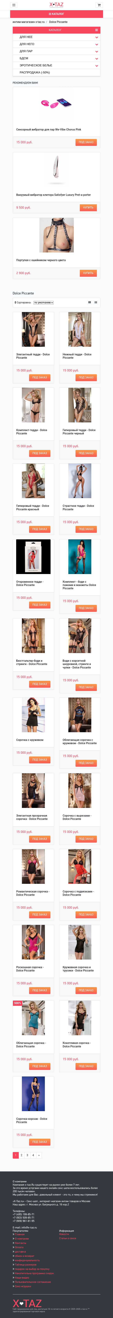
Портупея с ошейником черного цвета (41, 260)
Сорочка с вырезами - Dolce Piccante (77, 817)
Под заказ (86, 142)
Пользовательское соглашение (33, 1282)
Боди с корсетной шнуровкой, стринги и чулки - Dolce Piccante (77, 664)
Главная (20, 1234)
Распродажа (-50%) (35, 72)
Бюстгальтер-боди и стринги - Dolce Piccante (31, 662)
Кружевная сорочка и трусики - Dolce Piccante (78, 969)
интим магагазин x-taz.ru (29, 22)
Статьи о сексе (67, 1238)
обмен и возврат (24, 1256)
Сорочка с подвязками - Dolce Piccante (78, 893)
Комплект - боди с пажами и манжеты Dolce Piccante (79, 585)
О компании (22, 1238)
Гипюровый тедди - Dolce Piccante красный (32, 507)
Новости (64, 1234)
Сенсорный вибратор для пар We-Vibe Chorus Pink (48, 129)
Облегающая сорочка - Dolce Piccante (31, 1044)
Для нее (60, 37)
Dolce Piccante (58, 22)
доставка (20, 1251)
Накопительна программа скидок (34, 1273)
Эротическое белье (60, 65)
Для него (60, 44)
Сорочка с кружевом (29, 740)
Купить (88, 207)
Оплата (19, 1247)
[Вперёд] (39, 1155)
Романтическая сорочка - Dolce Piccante (33, 893)
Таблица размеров (25, 1264)
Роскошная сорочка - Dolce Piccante (30, 969)
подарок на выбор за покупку (32, 1269)
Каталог (56, 14)
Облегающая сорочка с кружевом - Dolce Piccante (80, 741)
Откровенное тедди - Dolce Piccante (30, 583)
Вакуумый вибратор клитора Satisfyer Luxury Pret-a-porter (53, 194)
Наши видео (22, 1277)
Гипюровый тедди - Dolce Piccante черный (79, 431)
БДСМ (60, 58)
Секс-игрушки (23, 1286)
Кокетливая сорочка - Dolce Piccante (77, 1044)
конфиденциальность (27, 1260)
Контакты (20, 1243)
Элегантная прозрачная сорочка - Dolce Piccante (32, 817)
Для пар (60, 51)
